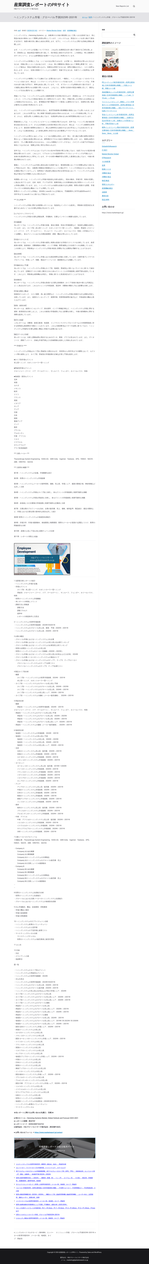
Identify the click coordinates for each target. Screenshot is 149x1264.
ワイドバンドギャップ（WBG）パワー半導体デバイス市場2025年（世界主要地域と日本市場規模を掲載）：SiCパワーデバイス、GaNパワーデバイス (118, 106)
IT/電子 (104, 150)
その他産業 (106, 162)
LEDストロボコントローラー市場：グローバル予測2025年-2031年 (38, 1214)
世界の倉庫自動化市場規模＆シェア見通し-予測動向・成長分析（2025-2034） (42, 1204)
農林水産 (105, 196)
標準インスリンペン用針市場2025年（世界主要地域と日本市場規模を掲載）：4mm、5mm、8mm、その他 (118, 130)
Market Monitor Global (54, 30)
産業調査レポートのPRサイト (42, 4)
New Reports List (122, 6)
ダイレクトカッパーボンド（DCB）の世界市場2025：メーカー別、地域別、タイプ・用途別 (46, 1184)
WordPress (97, 1252)
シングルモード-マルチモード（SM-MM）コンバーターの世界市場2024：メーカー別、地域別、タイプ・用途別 (33, 1236)
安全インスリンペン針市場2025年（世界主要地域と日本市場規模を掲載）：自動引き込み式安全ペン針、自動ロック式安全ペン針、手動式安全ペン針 (118, 119)
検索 (103, 30)
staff (19, 30)
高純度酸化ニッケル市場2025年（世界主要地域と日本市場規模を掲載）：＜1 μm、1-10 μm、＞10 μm (118, 95)
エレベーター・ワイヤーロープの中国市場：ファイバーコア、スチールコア (41, 1168)
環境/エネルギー (108, 184)
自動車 (104, 192)
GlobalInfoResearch (109, 146)
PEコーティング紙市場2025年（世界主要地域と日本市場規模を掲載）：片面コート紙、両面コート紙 (118, 85)
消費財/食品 (106, 177)
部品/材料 (105, 200)
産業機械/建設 (72, 30)
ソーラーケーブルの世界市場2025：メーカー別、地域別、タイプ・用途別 (40, 1201)
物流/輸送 (105, 181)
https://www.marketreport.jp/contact (48, 1132)
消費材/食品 (106, 173)
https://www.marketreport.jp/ (113, 213)
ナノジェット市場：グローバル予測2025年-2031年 (75, 1232)
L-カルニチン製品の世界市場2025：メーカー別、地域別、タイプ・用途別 (40, 1218)
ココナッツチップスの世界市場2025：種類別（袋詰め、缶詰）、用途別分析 (41, 1164)
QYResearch (106, 158)
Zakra (89, 1252)
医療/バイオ (106, 169)
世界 (64, 30)
